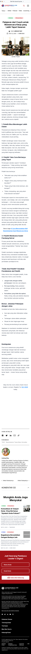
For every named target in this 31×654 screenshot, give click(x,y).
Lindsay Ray (18, 31)
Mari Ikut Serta (6, 629)
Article (10, 18)
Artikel (9, 10)
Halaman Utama (7, 619)
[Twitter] (5, 614)
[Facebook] (2, 614)
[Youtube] (10, 614)
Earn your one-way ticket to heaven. (10, 610)
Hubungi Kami (6, 632)
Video (20, 10)
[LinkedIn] (7, 614)
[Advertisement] (15, 408)
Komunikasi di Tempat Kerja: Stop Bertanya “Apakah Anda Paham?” (11, 511)
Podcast (15, 10)
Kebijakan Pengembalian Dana (12, 644)
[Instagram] (13, 614)
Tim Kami (5, 626)
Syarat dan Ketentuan (21, 644)
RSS (28, 643)
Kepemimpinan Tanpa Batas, (14, 442)
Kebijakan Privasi (4, 644)
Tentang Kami (6, 622)
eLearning (26, 10)
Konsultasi (24, 442)
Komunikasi (19, 18)
